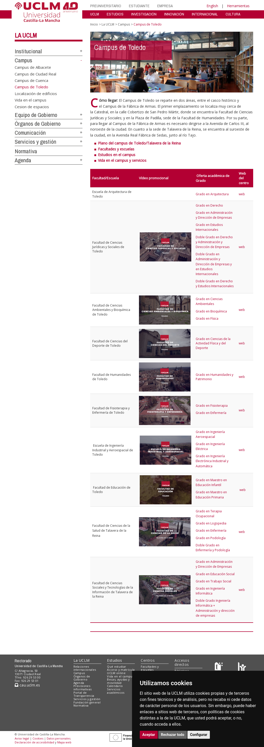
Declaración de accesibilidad (34, 742)
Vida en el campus (30, 100)
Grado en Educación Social (215, 574)
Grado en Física (207, 318)
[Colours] (242, 667)
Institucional (28, 51)
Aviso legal (22, 738)
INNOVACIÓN (174, 14)
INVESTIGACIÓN (143, 14)
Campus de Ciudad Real (35, 73)
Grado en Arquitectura (212, 194)
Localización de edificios (36, 93)
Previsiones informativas (82, 687)
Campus (23, 60)
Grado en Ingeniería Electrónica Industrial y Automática (212, 461)
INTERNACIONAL (205, 14)
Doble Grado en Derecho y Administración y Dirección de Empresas (214, 242)
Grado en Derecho (209, 205)
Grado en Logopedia (211, 523)
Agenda (23, 160)
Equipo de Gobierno (36, 115)
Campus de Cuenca (31, 80)
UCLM (94, 14)
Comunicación (30, 133)
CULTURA (233, 14)
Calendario (115, 686)
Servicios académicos (115, 690)
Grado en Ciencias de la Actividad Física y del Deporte (213, 343)
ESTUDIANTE (139, 6)
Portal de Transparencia (83, 694)
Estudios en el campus (116, 154)
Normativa (26, 151)
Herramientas (238, 5)
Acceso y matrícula (121, 670)
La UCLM (26, 35)
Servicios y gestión (35, 142)
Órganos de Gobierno (38, 124)
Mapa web (64, 742)
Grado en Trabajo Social (213, 581)
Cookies (37, 738)
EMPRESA (165, 6)
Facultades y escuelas (116, 149)
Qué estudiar (116, 666)
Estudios (114, 660)
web (242, 194)
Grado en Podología (211, 538)
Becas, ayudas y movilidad (118, 681)
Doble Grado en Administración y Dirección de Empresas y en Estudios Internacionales (214, 264)
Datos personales (58, 738)
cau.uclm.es (27, 685)
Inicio (94, 24)
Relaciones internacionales (84, 668)
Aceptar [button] (148, 735)
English (212, 5)
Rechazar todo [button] (172, 735)
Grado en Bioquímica (211, 311)
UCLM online (116, 673)
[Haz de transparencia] (219, 667)
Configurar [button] (198, 735)
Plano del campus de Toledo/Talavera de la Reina (139, 143)
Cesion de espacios (32, 106)
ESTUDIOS (115, 14)
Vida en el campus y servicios (122, 160)
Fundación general (87, 702)
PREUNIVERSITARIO (105, 6)
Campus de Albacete (33, 67)
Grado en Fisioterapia (212, 405)
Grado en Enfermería (211, 413)
